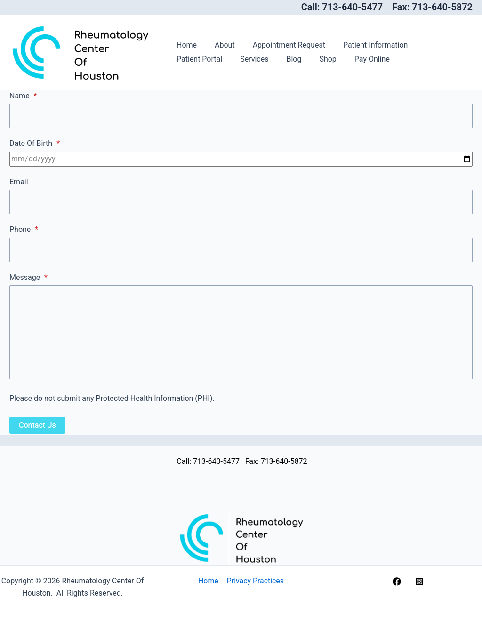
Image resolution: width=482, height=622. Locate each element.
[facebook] (398, 581)
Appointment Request (282, 44)
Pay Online (298, 59)
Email (18, 182)
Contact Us (37, 426)
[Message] (241, 333)
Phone (23, 229)
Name (23, 95)
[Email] (241, 202)
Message (28, 277)
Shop (257, 59)
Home (185, 44)
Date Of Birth (34, 143)
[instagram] (421, 581)
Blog (225, 59)
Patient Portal (435, 44)
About (220, 44)
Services (189, 59)
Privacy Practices (254, 580)
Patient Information (365, 44)
